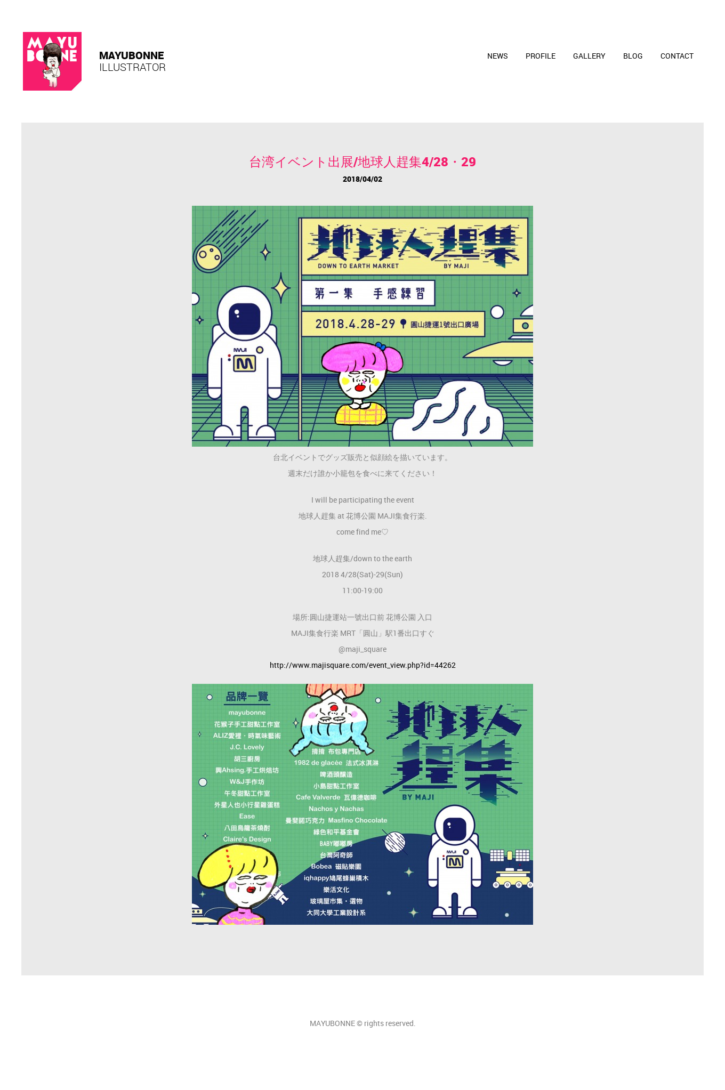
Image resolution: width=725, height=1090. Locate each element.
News (497, 56)
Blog (633, 56)
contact (677, 56)
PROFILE (540, 56)
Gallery (589, 56)
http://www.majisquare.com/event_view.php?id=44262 (363, 665)
